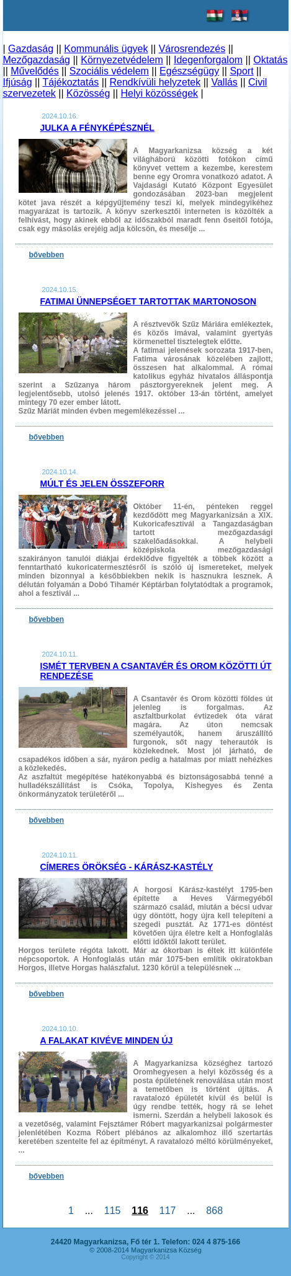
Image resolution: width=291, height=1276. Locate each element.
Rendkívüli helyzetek (154, 82)
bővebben (47, 254)
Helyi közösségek (160, 93)
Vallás (224, 82)
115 (112, 1210)
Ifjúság (17, 82)
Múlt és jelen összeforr (102, 484)
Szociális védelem (109, 71)
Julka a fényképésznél (97, 128)
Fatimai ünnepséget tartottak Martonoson (148, 301)
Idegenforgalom (208, 60)
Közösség (88, 93)
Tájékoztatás (71, 82)
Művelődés (34, 71)
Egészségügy (189, 71)
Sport (241, 71)
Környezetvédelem (122, 60)
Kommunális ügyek (106, 48)
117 (167, 1210)
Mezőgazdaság (37, 60)
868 (214, 1210)
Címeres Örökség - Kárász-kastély (126, 867)
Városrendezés (192, 48)
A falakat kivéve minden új (106, 1040)
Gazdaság (30, 48)
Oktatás (270, 60)
